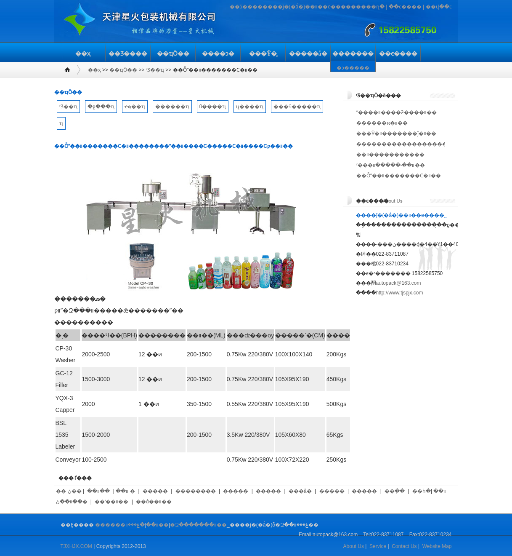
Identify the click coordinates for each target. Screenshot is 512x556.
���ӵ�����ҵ (297, 107)
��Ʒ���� (128, 54)
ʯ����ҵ (249, 107)
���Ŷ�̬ (263, 54)
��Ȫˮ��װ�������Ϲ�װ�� (398, 176)
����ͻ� (218, 54)
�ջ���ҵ (101, 107)
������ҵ (172, 107)
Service (377, 546)
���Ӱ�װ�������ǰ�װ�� (396, 133)
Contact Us (404, 546)
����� (155, 491)
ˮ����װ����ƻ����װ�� (396, 112)
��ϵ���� (405, 7)
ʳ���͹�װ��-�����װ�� (390, 165)
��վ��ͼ (439, 7)
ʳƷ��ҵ (155, 70)
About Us (353, 546)
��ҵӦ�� (173, 54)
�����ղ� (368, 7)
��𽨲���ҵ (61, 123)
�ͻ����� (353, 68)
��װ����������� (390, 155)
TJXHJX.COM (76, 546)
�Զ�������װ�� (198, 525)
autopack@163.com (398, 283)
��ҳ (82, 54)
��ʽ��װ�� (111, 502)
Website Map (437, 546)
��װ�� (98, 491)
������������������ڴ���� (414, 144)
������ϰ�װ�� (382, 123)
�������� (195, 491)
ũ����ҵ (212, 107)
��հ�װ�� (429, 491)
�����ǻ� (308, 54)
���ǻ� (300, 491)
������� (353, 54)
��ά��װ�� (154, 502)
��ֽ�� (395, 491)
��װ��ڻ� (72, 502)
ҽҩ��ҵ (135, 107)
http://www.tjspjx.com (399, 293)
